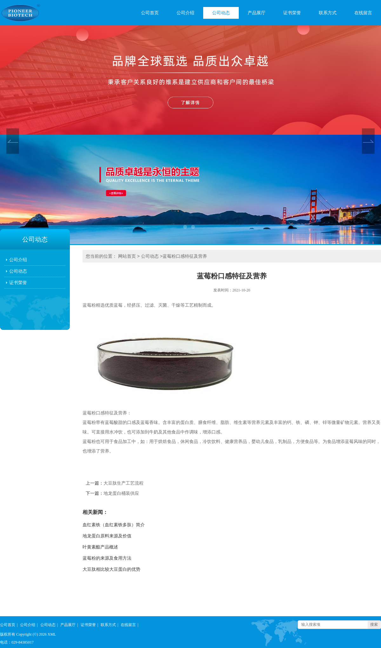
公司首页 (150, 12)
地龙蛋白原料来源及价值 (107, 536)
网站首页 (127, 256)
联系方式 (328, 12)
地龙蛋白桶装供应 (121, 493)
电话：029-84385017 (17, 642)
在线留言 (363, 12)
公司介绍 (185, 12)
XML (52, 634)
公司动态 (221, 12)
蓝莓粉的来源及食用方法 (107, 558)
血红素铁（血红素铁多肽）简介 (114, 524)
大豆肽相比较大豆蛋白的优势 (111, 569)
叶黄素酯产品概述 (100, 547)
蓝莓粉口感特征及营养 (185, 256)
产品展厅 (256, 12)
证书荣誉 (292, 12)
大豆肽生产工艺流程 (124, 483)
